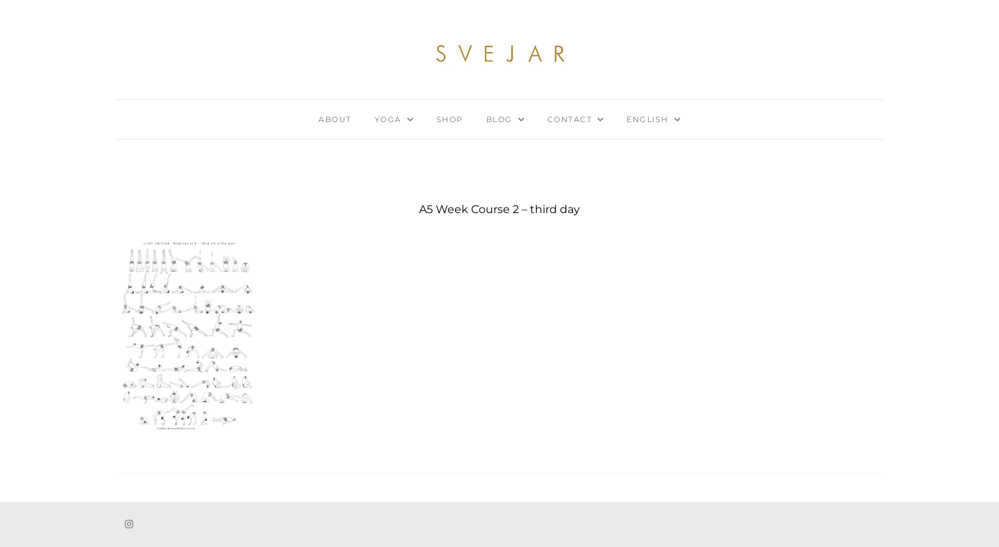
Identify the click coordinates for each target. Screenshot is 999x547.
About (335, 119)
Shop (449, 119)
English (647, 119)
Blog (499, 119)
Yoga (388, 119)
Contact (569, 119)
